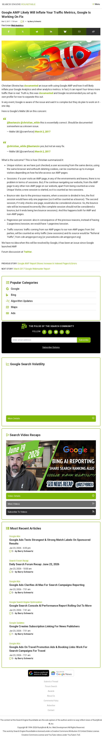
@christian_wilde (30, 122)
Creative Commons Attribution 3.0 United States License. (75, 731)
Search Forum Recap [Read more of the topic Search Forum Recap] (18, 560)
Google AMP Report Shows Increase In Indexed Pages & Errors (47, 263)
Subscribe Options (51, 347)
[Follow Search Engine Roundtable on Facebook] (44, 332)
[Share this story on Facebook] (9, 31)
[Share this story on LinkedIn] (51, 31)
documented (31, 85)
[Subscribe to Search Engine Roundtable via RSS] (67, 332)
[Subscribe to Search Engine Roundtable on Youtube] (62, 332)
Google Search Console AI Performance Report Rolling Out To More (50, 605)
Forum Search (51, 686)
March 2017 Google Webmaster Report (32, 269)
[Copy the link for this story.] (93, 31)
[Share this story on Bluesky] (65, 31)
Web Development (60, 727)
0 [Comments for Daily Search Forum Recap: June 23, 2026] (11, 572)
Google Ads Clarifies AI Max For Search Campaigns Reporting (46, 585)
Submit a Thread (51, 681)
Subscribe (83, 340)
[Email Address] (44, 340)
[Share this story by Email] (79, 31)
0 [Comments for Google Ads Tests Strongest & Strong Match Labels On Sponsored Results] (11, 551)
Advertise (51, 705)
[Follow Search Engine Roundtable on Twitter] (50, 332)
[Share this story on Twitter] (23, 31)
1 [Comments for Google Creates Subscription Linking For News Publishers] (11, 634)
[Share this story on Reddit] (37, 31)
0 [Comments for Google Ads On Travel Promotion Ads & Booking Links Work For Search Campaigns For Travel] (11, 658)
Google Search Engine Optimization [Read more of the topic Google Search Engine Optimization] (25, 602)
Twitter (28, 251)
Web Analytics (17, 25)
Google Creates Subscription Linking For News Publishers (44, 626)
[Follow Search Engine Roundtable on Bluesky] (56, 332)
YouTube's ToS (74, 735)
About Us (51, 696)
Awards (51, 691)
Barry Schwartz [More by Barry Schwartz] (25, 551)
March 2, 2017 (42, 131)
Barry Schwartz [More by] (35, 21)
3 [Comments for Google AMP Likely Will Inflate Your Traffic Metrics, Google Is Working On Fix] (22, 21)
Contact (51, 710)
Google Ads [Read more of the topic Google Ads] (14, 536)
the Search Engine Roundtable (26, 720)
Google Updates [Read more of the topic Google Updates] (16, 623)
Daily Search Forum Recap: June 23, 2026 (34, 564)
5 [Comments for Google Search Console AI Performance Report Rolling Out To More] (11, 613)
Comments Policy (51, 701)
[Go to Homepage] (18, 4)
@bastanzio (13, 122)
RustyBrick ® (42, 727)
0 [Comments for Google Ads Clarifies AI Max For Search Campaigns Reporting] (11, 592)
